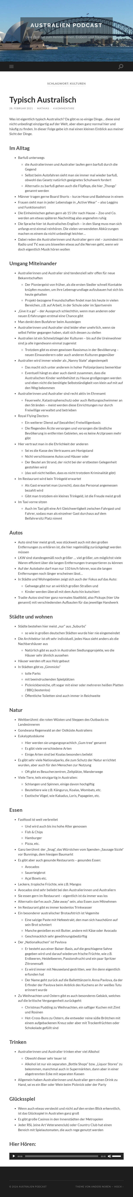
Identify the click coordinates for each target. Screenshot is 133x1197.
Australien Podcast (66, 25)
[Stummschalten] (109, 1156)
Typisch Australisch (42, 99)
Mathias (43, 108)
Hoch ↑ (119, 1186)
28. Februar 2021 (21, 108)
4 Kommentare (63, 108)
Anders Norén (101, 1186)
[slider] (61, 1156)
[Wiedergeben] (14, 1156)
